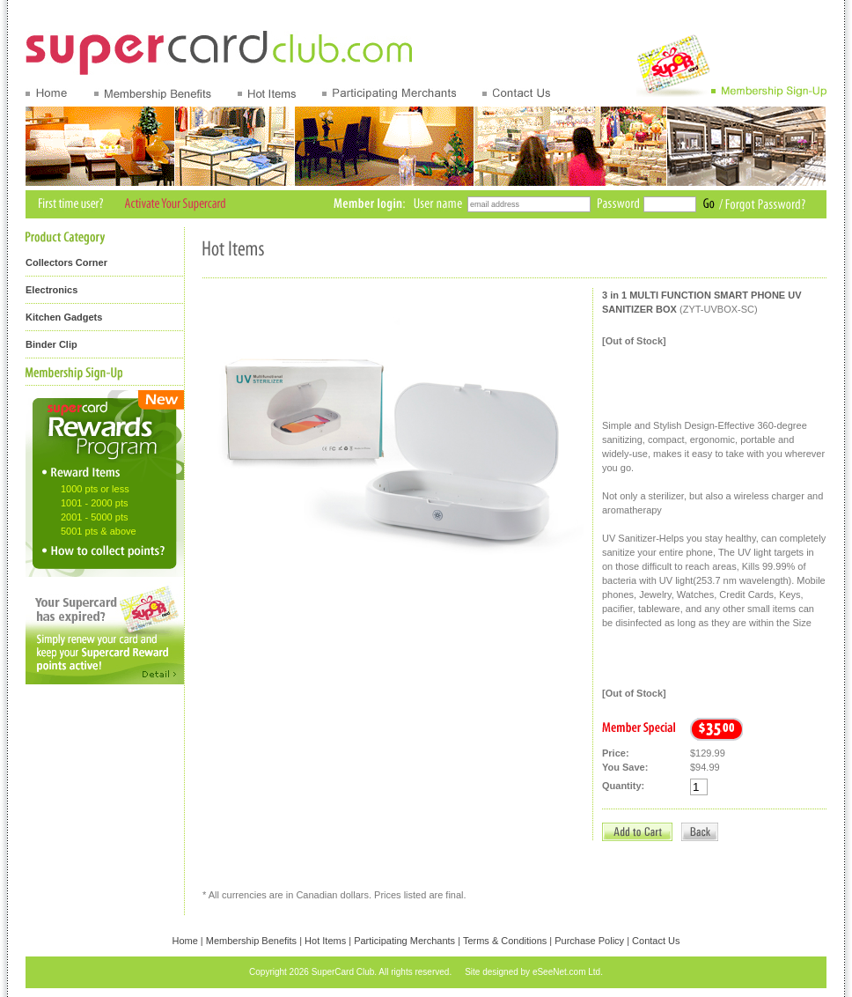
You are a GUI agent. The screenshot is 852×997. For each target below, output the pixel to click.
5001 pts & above (98, 531)
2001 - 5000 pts (94, 517)
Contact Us (655, 940)
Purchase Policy (589, 940)
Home (184, 940)
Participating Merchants (404, 940)
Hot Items (325, 940)
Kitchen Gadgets (64, 317)
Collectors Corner (66, 262)
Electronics (51, 289)
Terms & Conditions (505, 940)
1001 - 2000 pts (94, 503)
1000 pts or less (95, 489)
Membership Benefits (251, 940)
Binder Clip (51, 344)
